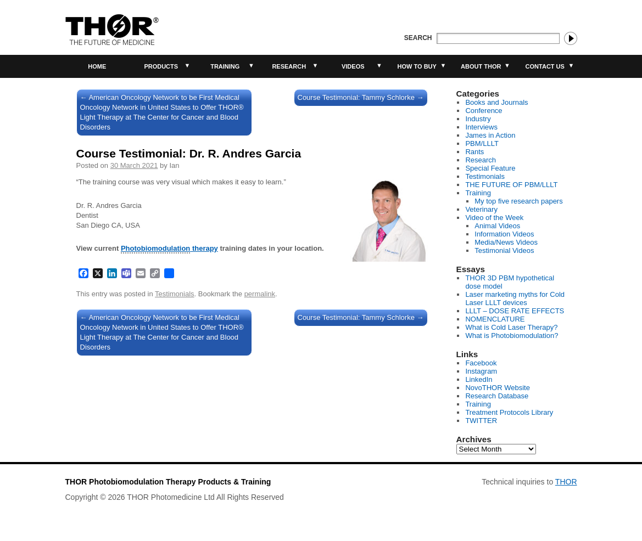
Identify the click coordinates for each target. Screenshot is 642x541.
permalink (259, 294)
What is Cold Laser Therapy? (511, 327)
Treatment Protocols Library (509, 412)
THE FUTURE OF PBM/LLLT (511, 185)
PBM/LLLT (481, 143)
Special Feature (490, 168)
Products (161, 66)
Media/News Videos (506, 242)
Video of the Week (494, 217)
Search (418, 38)
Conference (483, 110)
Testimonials (174, 294)
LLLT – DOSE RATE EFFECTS (514, 311)
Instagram (481, 371)
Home (97, 66)
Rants (474, 152)
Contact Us (545, 66)
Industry (477, 119)
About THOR (481, 66)
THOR (566, 481)
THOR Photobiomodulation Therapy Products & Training (168, 481)
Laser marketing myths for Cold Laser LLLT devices (515, 298)
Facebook (480, 363)
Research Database (496, 396)
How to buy (417, 66)
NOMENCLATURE (494, 319)
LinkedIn (478, 379)
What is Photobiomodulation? (511, 335)
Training (224, 66)
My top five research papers (518, 201)
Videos (353, 66)
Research (289, 66)
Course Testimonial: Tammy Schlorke (361, 97)
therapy (169, 248)
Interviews (481, 127)
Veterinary (481, 209)
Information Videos (504, 234)
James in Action (490, 135)
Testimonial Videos (504, 250)
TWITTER (481, 420)
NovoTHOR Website (497, 388)
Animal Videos (497, 226)
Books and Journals (496, 102)
